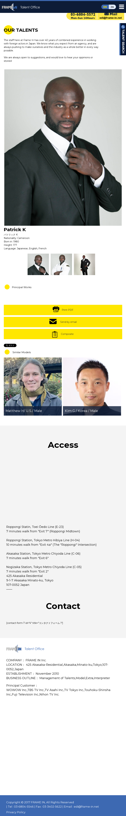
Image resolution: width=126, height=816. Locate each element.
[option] (63, 147)
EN (105, 6)
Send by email (68, 321)
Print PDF (67, 309)
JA (112, 6)
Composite (67, 334)
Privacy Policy (15, 812)
